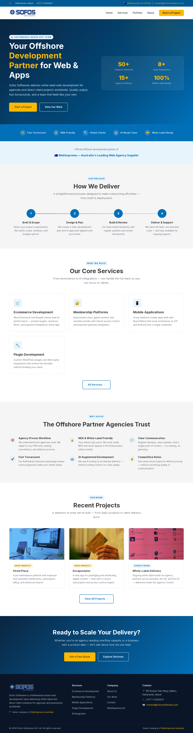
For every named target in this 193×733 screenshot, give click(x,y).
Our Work (112, 697)
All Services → (96, 384)
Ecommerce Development (85, 691)
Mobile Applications (82, 702)
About (150, 12)
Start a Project (171, 12)
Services (123, 12)
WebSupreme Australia (42, 712)
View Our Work (53, 106)
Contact (111, 702)
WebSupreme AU (116, 708)
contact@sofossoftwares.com (169, 3)
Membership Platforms (83, 697)
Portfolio (137, 12)
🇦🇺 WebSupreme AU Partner (137, 3)
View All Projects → (96, 598)
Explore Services (113, 656)
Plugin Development (82, 708)
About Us (112, 691)
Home (109, 12)
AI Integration (79, 713)
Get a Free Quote (79, 656)
